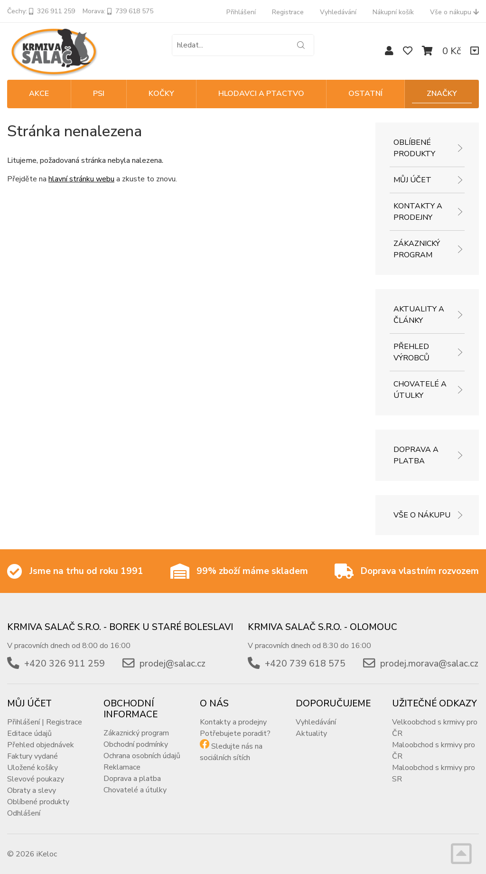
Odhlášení (23, 813)
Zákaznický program (416, 249)
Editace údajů (29, 733)
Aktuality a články (418, 315)
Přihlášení (241, 12)
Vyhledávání (338, 12)
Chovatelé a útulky (420, 390)
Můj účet (412, 180)
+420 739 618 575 (305, 664)
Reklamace (121, 767)
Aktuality (311, 733)
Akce (39, 93)
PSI (98, 93)
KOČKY (161, 93)
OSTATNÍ (365, 93)
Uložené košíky (32, 767)
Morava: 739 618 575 (118, 11)
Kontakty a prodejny (417, 212)
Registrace (288, 12)
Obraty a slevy (31, 790)
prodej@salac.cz (173, 664)
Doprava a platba (416, 455)
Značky (442, 93)
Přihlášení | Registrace (44, 722)
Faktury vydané (32, 756)
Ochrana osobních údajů (141, 756)
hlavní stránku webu (81, 179)
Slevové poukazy (35, 779)
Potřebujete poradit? (235, 733)
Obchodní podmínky (135, 744)
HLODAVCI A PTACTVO (261, 93)
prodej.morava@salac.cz (429, 664)
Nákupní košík (393, 12)
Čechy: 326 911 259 (41, 11)
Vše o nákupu (454, 12)
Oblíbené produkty (414, 148)
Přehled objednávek (40, 745)
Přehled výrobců (411, 352)
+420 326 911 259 (64, 664)
